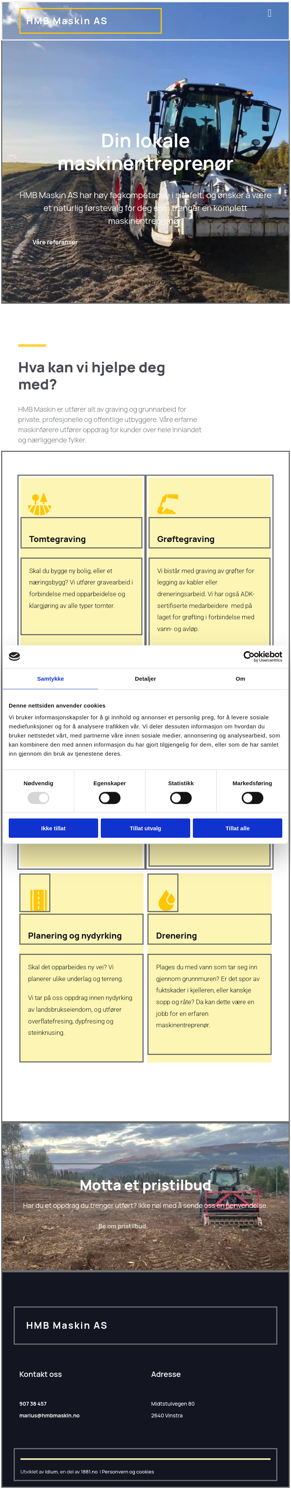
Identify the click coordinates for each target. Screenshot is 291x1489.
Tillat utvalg (145, 828)
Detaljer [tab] (145, 678)
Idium (51, 1471)
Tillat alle (237, 828)
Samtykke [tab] (50, 678)
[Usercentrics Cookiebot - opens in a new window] (249, 656)
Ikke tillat (53, 828)
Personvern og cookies (128, 1471)
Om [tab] (240, 678)
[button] (55, 242)
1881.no (89, 1471)
